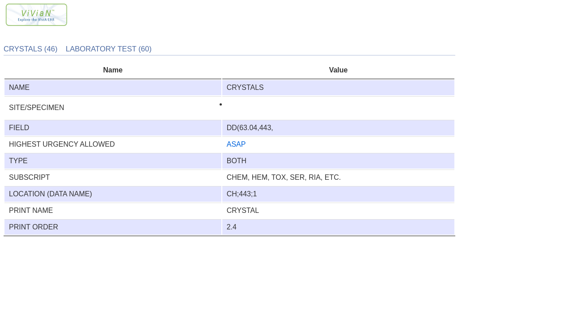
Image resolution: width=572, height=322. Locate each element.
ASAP (236, 144)
